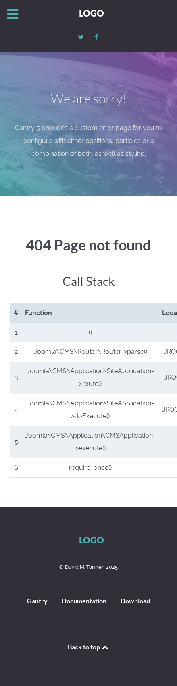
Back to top (89, 647)
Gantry (37, 601)
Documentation (84, 601)
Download (135, 601)
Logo (91, 13)
